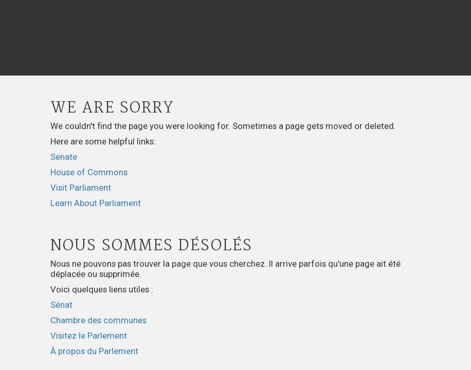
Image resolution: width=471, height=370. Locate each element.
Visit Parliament (80, 187)
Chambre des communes (98, 320)
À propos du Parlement (94, 351)
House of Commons (89, 172)
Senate (63, 157)
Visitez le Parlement (88, 335)
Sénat (61, 305)
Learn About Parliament (95, 203)
